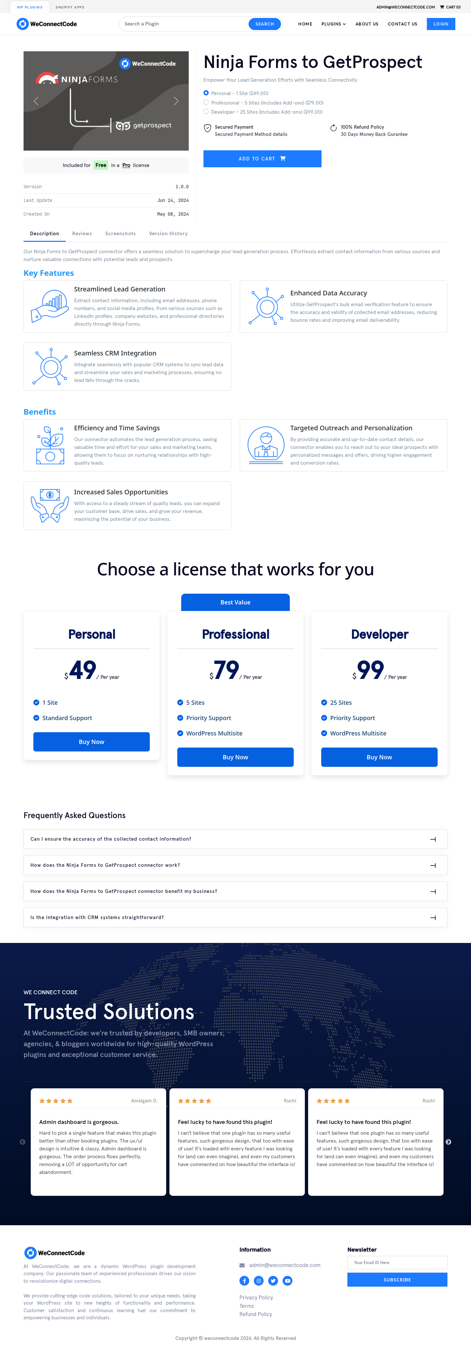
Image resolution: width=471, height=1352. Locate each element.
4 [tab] (250, 1198)
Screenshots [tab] (120, 233)
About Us (367, 24)
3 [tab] (240, 1198)
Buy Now (91, 742)
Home (305, 24)
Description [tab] (44, 233)
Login (441, 24)
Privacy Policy (256, 1294)
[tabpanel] (235, 393)
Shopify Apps (70, 7)
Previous (22, 1139)
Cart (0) (450, 7)
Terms (246, 1302)
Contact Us (403, 24)
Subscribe (397, 1277)
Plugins (334, 24)
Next (448, 1139)
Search (264, 24)
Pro (126, 165)
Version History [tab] (168, 233)
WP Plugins (30, 7)
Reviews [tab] (82, 233)
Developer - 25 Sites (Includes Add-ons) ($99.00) (267, 111)
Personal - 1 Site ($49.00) (239, 93)
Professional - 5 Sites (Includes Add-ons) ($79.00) (267, 102)
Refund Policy (255, 1311)
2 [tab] (230, 1198)
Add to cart (262, 159)
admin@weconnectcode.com (405, 7)
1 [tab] (221, 1198)
